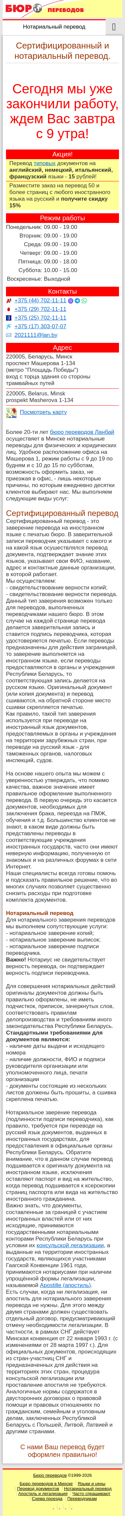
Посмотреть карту (43, 412)
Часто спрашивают (91, 1493)
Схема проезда (47, 1498)
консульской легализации (70, 1245)
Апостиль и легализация (43, 1493)
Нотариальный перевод (88, 1488)
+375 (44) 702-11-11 (40, 300)
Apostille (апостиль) (65, 1285)
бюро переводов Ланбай (82, 432)
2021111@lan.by (35, 335)
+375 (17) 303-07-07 (40, 326)
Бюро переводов (50, 1475)
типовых (45, 163)
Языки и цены (91, 1483)
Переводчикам (82, 1498)
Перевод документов (38, 1488)
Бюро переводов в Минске (46, 1483)
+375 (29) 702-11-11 (40, 309)
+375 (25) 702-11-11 (40, 318)
